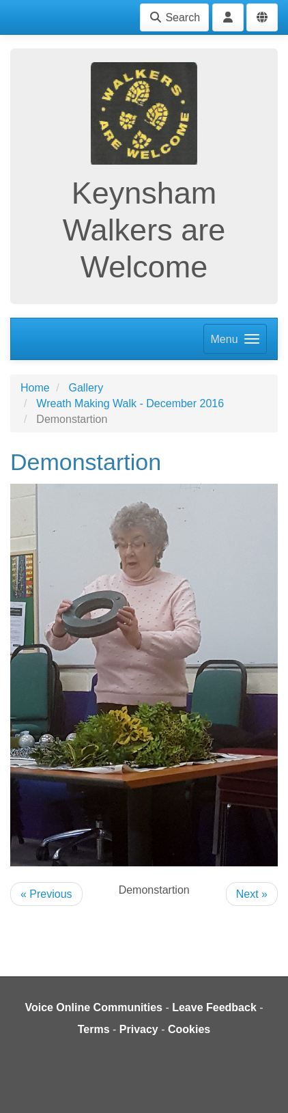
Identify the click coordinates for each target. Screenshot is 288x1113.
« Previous (46, 894)
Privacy (138, 1029)
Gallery (85, 388)
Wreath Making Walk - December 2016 (130, 403)
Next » (252, 894)
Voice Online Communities (93, 1007)
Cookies (189, 1029)
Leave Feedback (214, 1007)
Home (35, 388)
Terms (94, 1029)
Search (174, 17)
